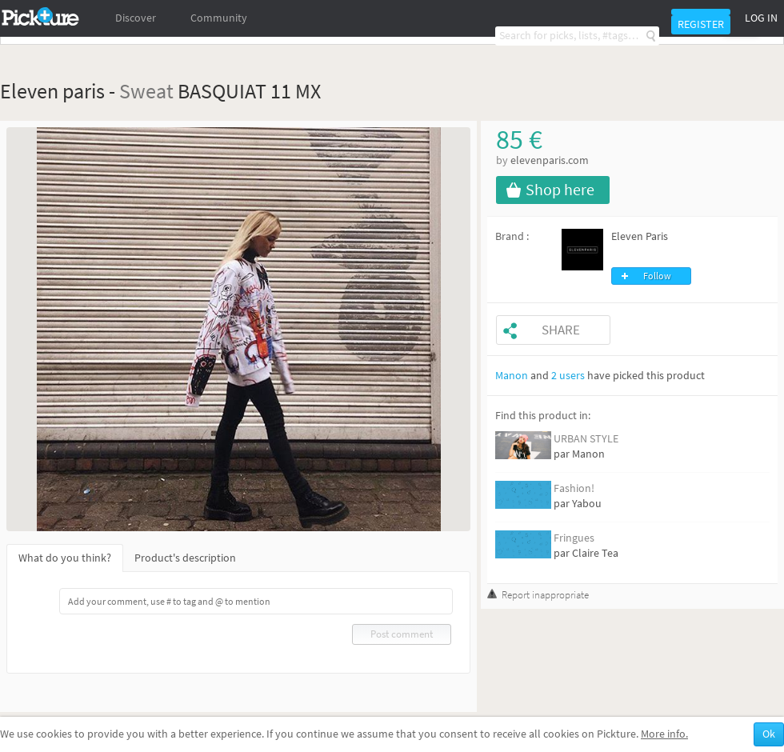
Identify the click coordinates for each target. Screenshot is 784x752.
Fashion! (574, 488)
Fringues (574, 538)
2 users (568, 375)
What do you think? (64, 558)
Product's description (185, 558)
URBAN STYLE (586, 438)
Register (701, 24)
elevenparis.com (549, 160)
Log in (761, 18)
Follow (657, 276)
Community (218, 18)
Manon (511, 375)
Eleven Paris (639, 236)
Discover (135, 18)
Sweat (146, 91)
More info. (664, 734)
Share (561, 330)
